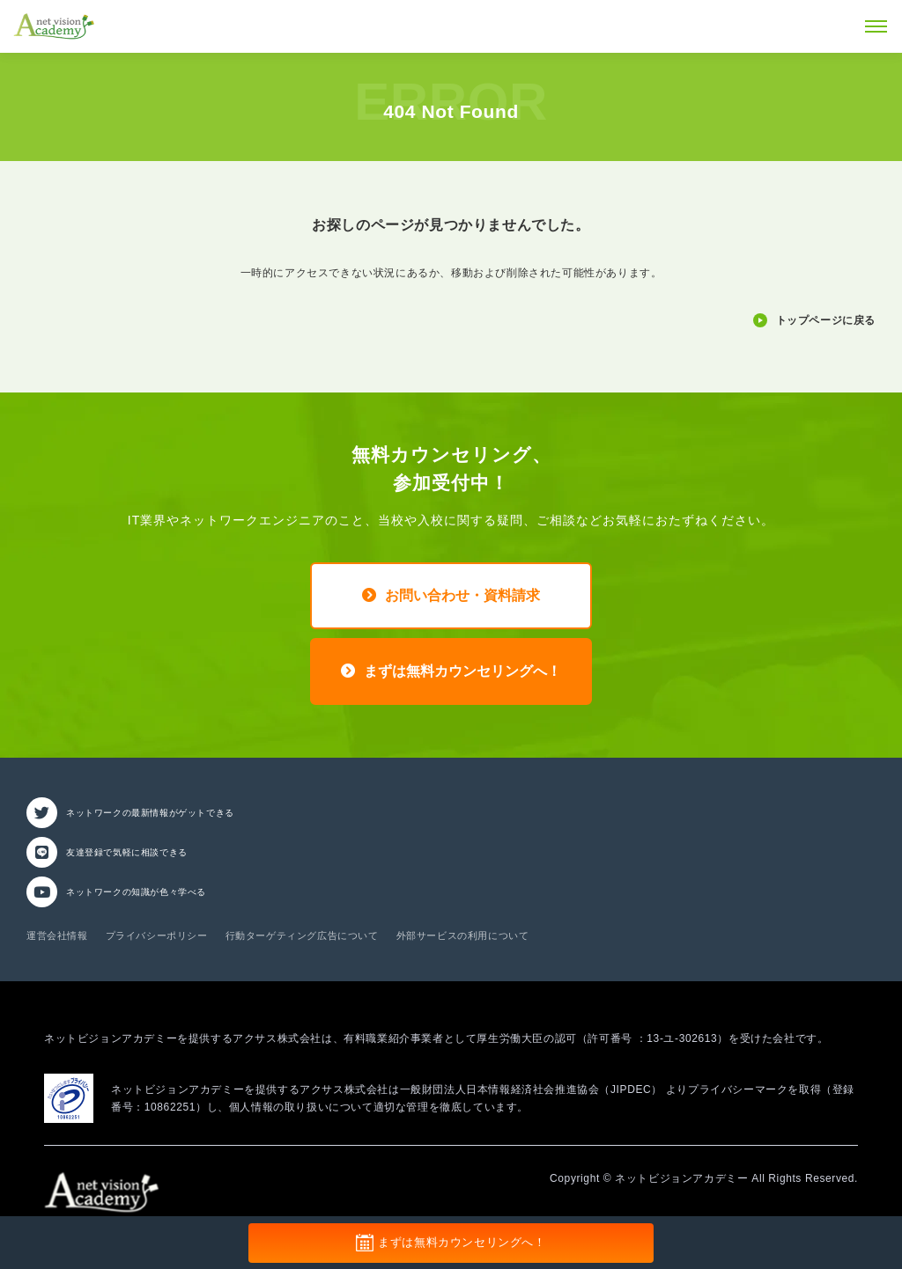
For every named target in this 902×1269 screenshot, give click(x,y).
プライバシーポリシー (157, 935)
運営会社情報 (57, 935)
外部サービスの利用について (462, 935)
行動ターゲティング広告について (302, 935)
